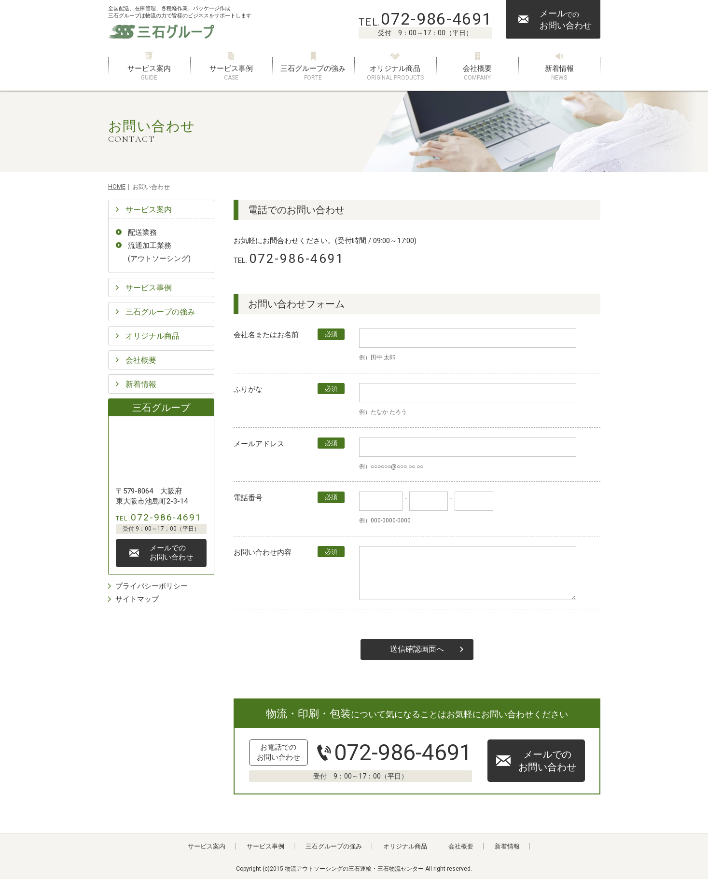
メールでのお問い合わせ (547, 770)
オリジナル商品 (395, 73)
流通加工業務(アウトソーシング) (159, 252)
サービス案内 (149, 73)
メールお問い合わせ (566, 19)
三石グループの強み (313, 73)
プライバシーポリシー (151, 586)
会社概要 (477, 73)
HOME (116, 186)
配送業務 (142, 232)
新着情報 (559, 73)
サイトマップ (137, 599)
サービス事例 (231, 73)
